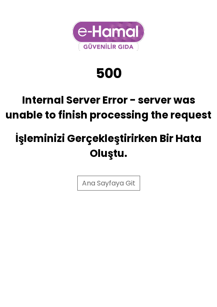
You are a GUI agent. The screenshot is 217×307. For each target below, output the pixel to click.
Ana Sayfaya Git (108, 183)
